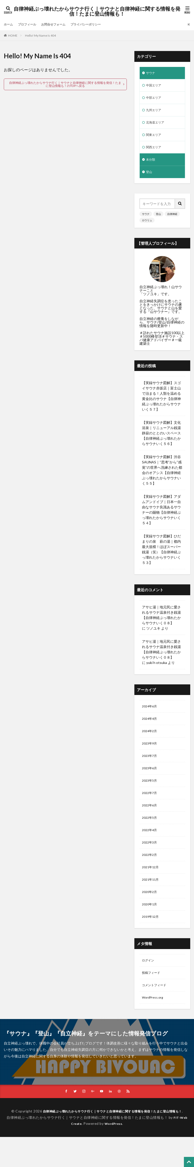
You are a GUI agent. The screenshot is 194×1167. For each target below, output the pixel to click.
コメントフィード (156, 1007)
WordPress (114, 1154)
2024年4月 (150, 727)
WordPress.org (154, 1021)
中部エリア (155, 99)
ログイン (149, 981)
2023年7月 (150, 766)
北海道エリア (156, 126)
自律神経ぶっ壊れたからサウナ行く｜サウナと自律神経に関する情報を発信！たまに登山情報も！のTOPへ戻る (65, 84)
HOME (12, 35)
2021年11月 (151, 897)
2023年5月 (150, 792)
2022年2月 (150, 871)
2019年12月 (151, 937)
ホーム (9, 24)
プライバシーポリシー (96, 24)
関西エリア (155, 152)
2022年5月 (150, 832)
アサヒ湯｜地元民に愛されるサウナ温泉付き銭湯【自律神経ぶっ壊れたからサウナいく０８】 (161, 622)
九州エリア (155, 113)
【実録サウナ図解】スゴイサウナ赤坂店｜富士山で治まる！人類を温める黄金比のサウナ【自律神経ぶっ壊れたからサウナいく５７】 (161, 402)
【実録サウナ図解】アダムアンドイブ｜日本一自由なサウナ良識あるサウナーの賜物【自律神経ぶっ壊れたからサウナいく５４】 (161, 516)
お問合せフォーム (60, 24)
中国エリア (155, 86)
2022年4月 (150, 845)
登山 (149, 178)
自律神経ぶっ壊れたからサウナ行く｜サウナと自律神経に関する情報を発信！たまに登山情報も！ (97, 11)
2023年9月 (150, 753)
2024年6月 (150, 713)
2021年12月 (151, 884)
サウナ (151, 73)
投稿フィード (152, 994)
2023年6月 (150, 779)
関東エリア (155, 139)
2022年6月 (150, 818)
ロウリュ (147, 227)
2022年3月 (150, 858)
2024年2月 (150, 740)
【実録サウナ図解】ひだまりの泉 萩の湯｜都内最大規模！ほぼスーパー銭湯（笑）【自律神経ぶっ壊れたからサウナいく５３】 (161, 556)
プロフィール (30, 24)
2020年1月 (150, 924)
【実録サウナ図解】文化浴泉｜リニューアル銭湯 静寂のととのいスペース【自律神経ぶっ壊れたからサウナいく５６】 (161, 440)
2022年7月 (150, 805)
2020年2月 (150, 910)
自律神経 (172, 220)
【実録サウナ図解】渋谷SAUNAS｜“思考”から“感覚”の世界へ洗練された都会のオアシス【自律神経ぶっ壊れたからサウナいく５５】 (162, 476)
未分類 (151, 165)
